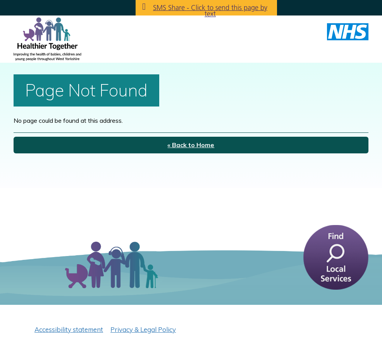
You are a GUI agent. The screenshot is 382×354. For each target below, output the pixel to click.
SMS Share (210, 9)
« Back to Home (190, 145)
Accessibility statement (68, 329)
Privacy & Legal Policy (143, 329)
